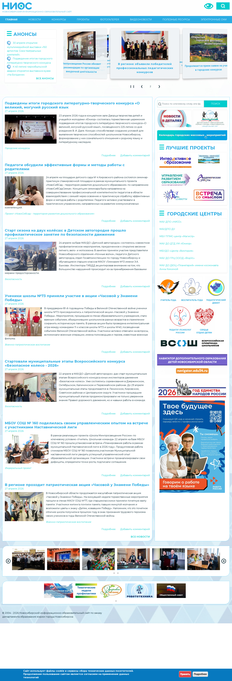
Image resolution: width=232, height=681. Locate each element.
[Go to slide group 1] (114, 573)
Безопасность (13, 279)
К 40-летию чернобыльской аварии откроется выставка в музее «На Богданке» (29, 70)
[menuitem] (11, 19)
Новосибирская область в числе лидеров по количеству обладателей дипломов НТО (196, 65)
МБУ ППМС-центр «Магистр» (177, 236)
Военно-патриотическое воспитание (27, 344)
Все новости (140, 536)
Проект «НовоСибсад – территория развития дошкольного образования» (49, 213)
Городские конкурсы (17, 148)
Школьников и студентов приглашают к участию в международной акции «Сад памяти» (93, 65)
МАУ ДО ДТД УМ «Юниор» (175, 243)
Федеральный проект (18, 468)
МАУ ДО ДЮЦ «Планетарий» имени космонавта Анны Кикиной (188, 267)
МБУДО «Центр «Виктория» (176, 250)
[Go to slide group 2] (118, 573)
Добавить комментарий (135, 155)
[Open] (223, 6)
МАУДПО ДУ (167, 229)
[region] (116, 561)
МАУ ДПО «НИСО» (170, 221)
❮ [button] (143, 87)
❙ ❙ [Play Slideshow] (133, 87)
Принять (185, 674)
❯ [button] (160, 87)
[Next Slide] (223, 561)
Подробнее (108, 155)
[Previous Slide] (8, 561)
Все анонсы (45, 78)
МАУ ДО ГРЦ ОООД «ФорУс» (177, 258)
